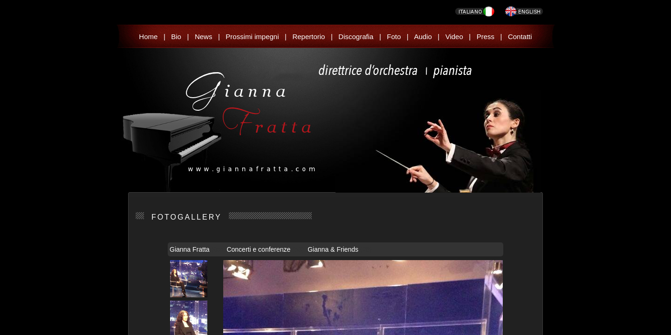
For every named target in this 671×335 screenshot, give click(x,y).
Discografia (355, 36)
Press (485, 36)
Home (148, 36)
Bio (176, 36)
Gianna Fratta (191, 249)
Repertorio (308, 36)
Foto (394, 36)
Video (454, 36)
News (203, 36)
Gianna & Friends (334, 249)
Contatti (520, 36)
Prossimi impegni (252, 36)
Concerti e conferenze (259, 249)
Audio (422, 36)
